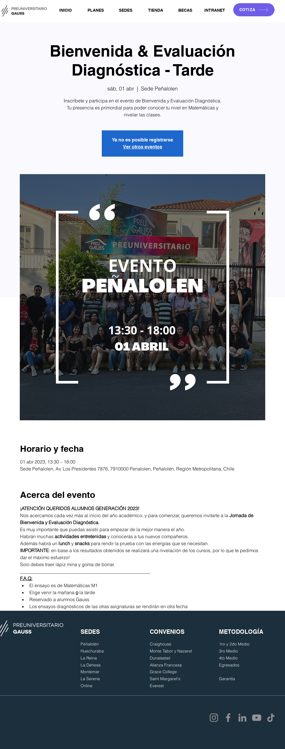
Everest (157, 685)
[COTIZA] (254, 9)
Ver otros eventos (142, 147)
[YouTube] (256, 717)
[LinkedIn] (242, 717)
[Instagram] (214, 717)
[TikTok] (271, 717)
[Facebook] (228, 717)
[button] (96, 10)
